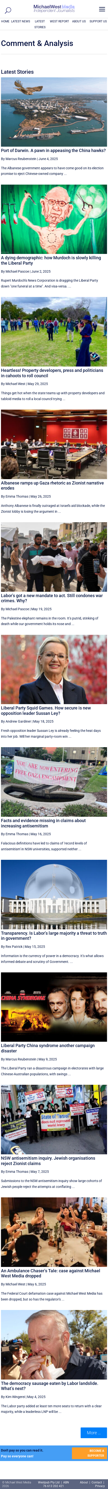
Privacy (100, 1486)
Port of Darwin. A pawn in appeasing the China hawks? (53, 150)
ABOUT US (79, 21)
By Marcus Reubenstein (18, 159)
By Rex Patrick (12, 947)
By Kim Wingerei (13, 1397)
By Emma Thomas (14, 496)
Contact (97, 1482)
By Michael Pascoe (15, 271)
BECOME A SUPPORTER (95, 1453)
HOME (5, 21)
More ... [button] (94, 1432)
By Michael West (13, 384)
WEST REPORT (59, 21)
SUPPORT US (98, 21)
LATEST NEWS (20, 21)
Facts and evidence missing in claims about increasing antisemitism (43, 823)
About (84, 1482)
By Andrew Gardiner (16, 721)
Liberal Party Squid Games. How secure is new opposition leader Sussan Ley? (46, 710)
